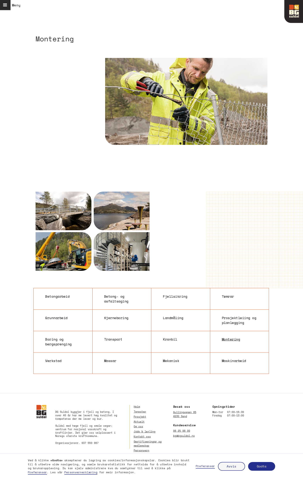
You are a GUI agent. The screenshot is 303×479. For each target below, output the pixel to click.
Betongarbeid (57, 296)
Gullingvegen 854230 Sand (184, 414)
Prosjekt (140, 417)
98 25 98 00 (181, 431)
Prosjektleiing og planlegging (239, 320)
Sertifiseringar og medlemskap (148, 444)
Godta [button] (261, 466)
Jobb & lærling (144, 431)
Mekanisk (171, 360)
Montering (231, 339)
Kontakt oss (142, 436)
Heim (137, 407)
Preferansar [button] (37, 472)
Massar (110, 360)
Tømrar (228, 296)
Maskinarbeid (234, 360)
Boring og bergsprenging (58, 342)
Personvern (141, 450)
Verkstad (53, 360)
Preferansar (205, 466)
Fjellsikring (175, 296)
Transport (113, 339)
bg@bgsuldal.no (184, 436)
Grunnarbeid (56, 317)
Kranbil (170, 339)
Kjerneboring (116, 317)
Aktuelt (139, 422)
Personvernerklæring (80, 472)
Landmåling (173, 317)
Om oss (138, 426)
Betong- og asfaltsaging (116, 299)
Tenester (140, 412)
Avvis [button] (231, 466)
